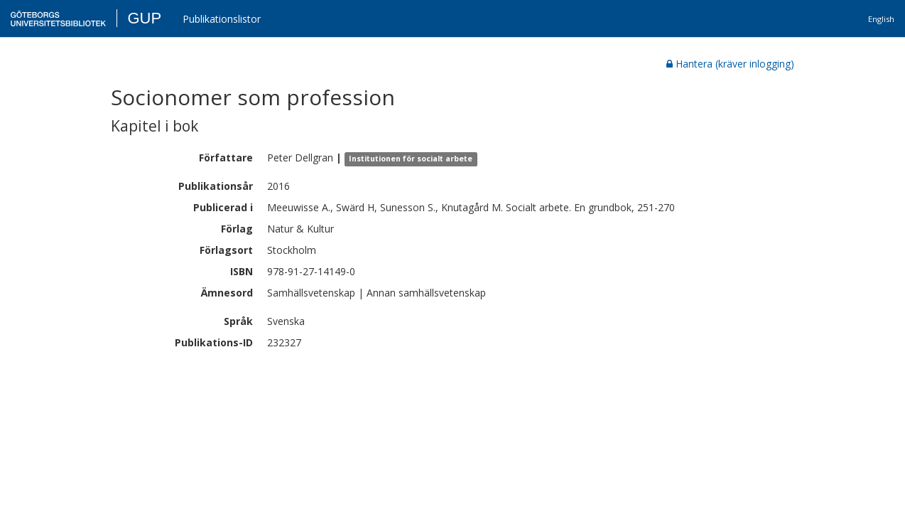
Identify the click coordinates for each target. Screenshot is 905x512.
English (881, 19)
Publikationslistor (222, 19)
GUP (144, 18)
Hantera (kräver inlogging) (730, 63)
